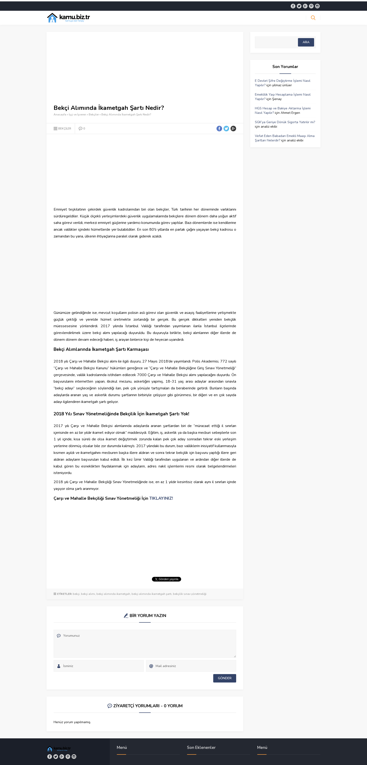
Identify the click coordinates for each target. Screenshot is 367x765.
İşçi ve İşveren (77, 113)
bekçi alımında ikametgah (113, 592)
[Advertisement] (145, 70)
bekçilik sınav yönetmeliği (189, 592)
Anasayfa (60, 113)
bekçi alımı (88, 592)
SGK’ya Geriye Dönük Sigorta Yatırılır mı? (285, 121)
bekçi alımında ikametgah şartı (152, 592)
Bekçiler (94, 113)
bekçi (76, 592)
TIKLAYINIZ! (161, 497)
